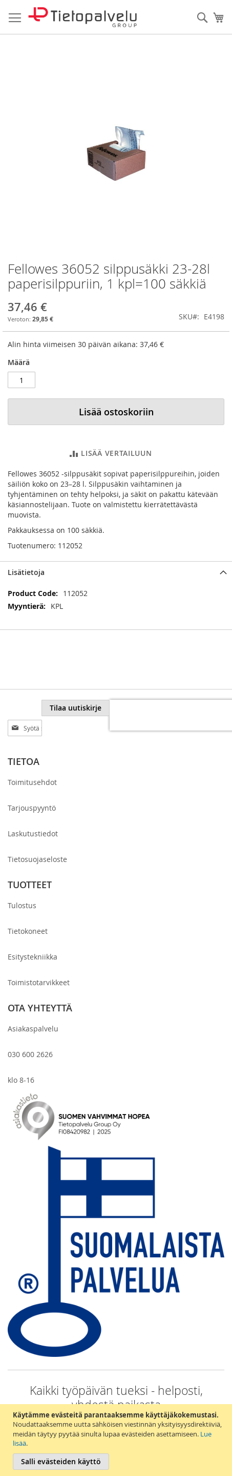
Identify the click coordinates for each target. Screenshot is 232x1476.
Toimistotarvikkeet (39, 962)
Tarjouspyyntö (32, 788)
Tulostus (22, 885)
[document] (117, 1440)
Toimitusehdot (32, 762)
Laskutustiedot (33, 813)
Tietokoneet (28, 911)
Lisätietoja (26, 572)
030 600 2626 (30, 1034)
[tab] (116, 572)
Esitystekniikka (32, 937)
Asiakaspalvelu (33, 1008)
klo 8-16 (21, 1060)
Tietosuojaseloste (37, 839)
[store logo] (82, 17)
